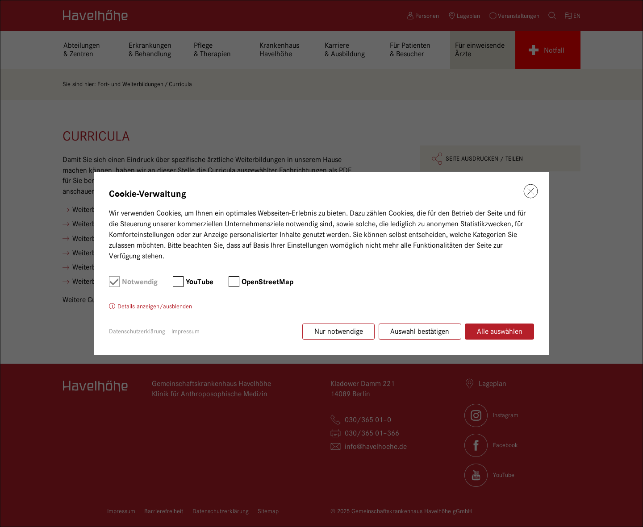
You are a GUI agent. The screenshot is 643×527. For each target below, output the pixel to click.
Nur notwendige (338, 331)
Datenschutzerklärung (137, 331)
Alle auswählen (499, 331)
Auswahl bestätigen (419, 331)
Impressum (185, 331)
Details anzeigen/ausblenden (154, 306)
